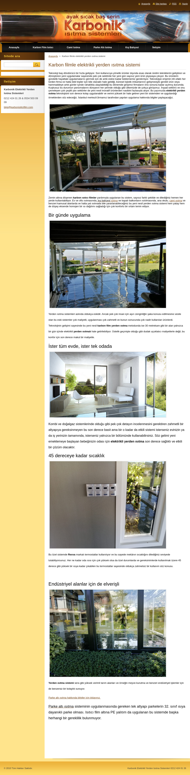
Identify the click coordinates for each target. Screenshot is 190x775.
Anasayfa (53, 56)
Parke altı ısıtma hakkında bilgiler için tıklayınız (74, 697)
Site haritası (161, 4)
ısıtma (114, 200)
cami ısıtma (175, 200)
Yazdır (185, 4)
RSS (174, 4)
